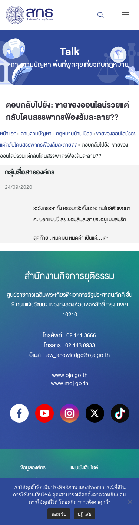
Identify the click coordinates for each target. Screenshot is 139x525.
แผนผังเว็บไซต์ (84, 467)
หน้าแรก (8, 133)
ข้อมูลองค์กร (33, 467)
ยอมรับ (58, 514)
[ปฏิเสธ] (129, 501)
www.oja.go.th (69, 375)
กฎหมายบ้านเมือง (74, 133)
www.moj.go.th (69, 383)
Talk (69, 51)
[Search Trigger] (100, 15)
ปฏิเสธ (84, 514)
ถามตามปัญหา (36, 133)
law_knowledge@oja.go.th (77, 355)
